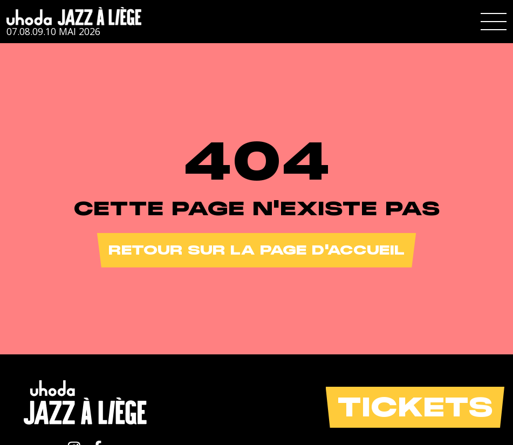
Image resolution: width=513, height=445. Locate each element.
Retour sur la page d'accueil (256, 250)
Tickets (415, 407)
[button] (494, 21)
